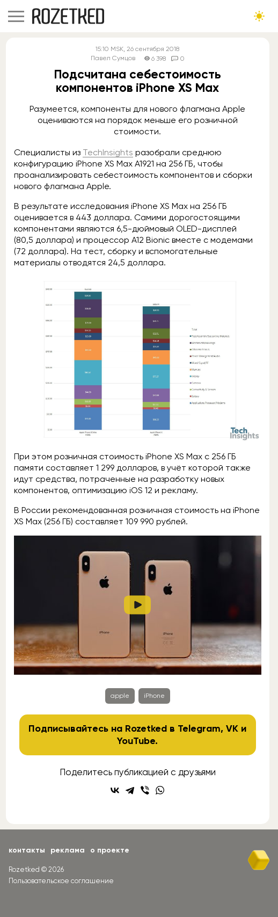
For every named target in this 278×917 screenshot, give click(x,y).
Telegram (199, 728)
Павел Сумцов (113, 58)
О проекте (109, 850)
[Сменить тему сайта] (259, 16)
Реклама (67, 850)
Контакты (27, 850)
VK (232, 728)
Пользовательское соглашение (61, 881)
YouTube (136, 741)
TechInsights (108, 152)
